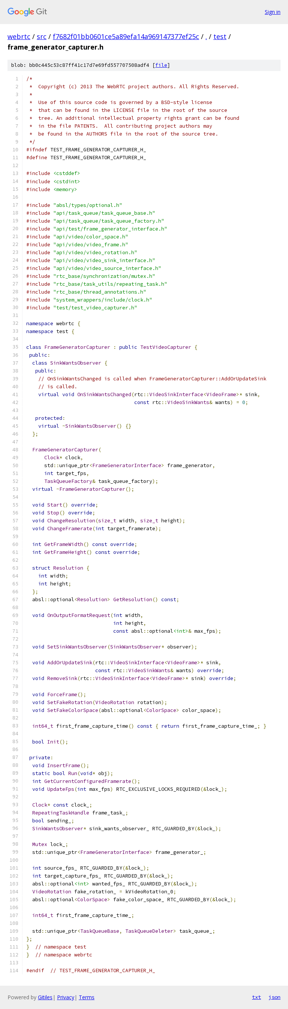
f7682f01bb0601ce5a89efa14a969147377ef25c (126, 36)
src (41, 36)
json (274, 997)
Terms (86, 997)
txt (256, 997)
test (219, 36)
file (161, 65)
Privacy (65, 997)
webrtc (19, 36)
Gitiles (45, 997)
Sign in (272, 11)
